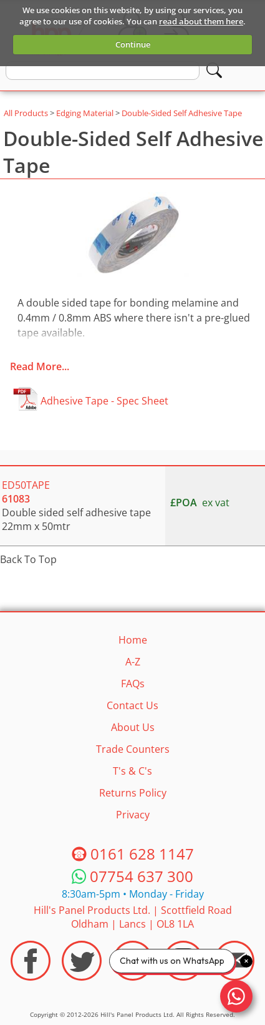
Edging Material (84, 113)
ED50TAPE (26, 492)
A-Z (132, 662)
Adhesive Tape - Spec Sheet (104, 401)
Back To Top (28, 559)
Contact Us (132, 705)
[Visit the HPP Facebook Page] (31, 961)
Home (132, 640)
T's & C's (132, 771)
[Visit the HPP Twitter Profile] (82, 961)
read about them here (201, 21)
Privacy (133, 814)
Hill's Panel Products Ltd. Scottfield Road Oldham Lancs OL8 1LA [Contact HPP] (133, 917)
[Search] (214, 70)
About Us (133, 727)
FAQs (133, 683)
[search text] (103, 70)
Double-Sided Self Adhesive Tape (182, 113)
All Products (26, 113)
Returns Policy (132, 793)
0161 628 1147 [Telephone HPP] (142, 853)
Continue (132, 44)
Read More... (39, 366)
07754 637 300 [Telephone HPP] (141, 876)
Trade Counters (133, 749)
